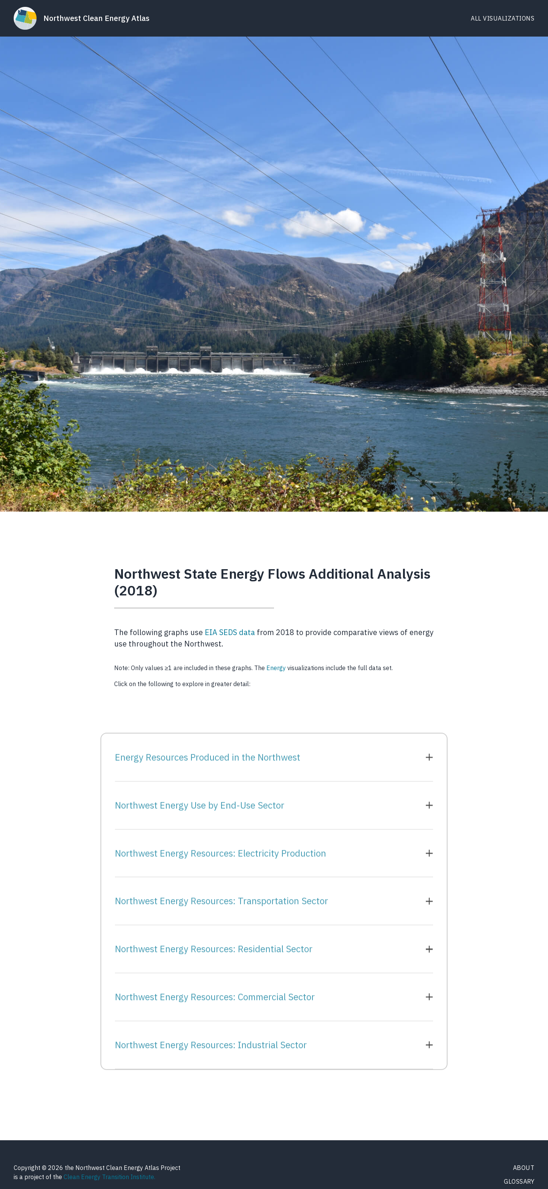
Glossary (519, 1181)
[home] (82, 18)
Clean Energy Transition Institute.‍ (109, 1177)
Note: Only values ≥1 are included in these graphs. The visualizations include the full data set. (255, 668)
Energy (276, 668)
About (524, 1167)
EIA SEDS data (230, 632)
